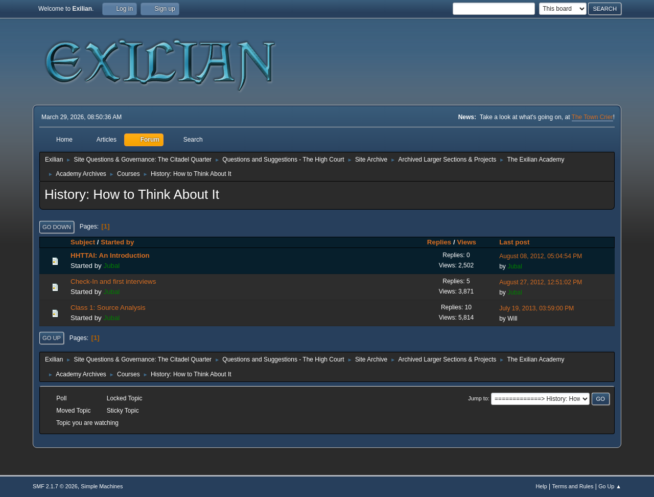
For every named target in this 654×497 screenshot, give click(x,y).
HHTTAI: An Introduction (110, 255)
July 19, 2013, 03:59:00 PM (536, 308)
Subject (83, 242)
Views (471, 242)
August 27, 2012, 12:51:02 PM (540, 282)
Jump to (477, 398)
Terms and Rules (573, 486)
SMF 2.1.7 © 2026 (55, 486)
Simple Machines (102, 486)
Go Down (56, 227)
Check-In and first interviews (113, 281)
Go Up (51, 338)
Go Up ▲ (609, 486)
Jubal (111, 265)
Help (541, 486)
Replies (439, 242)
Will (512, 318)
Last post (514, 242)
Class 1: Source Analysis (108, 307)
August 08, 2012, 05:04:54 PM (540, 256)
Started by (117, 242)
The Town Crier (592, 117)
